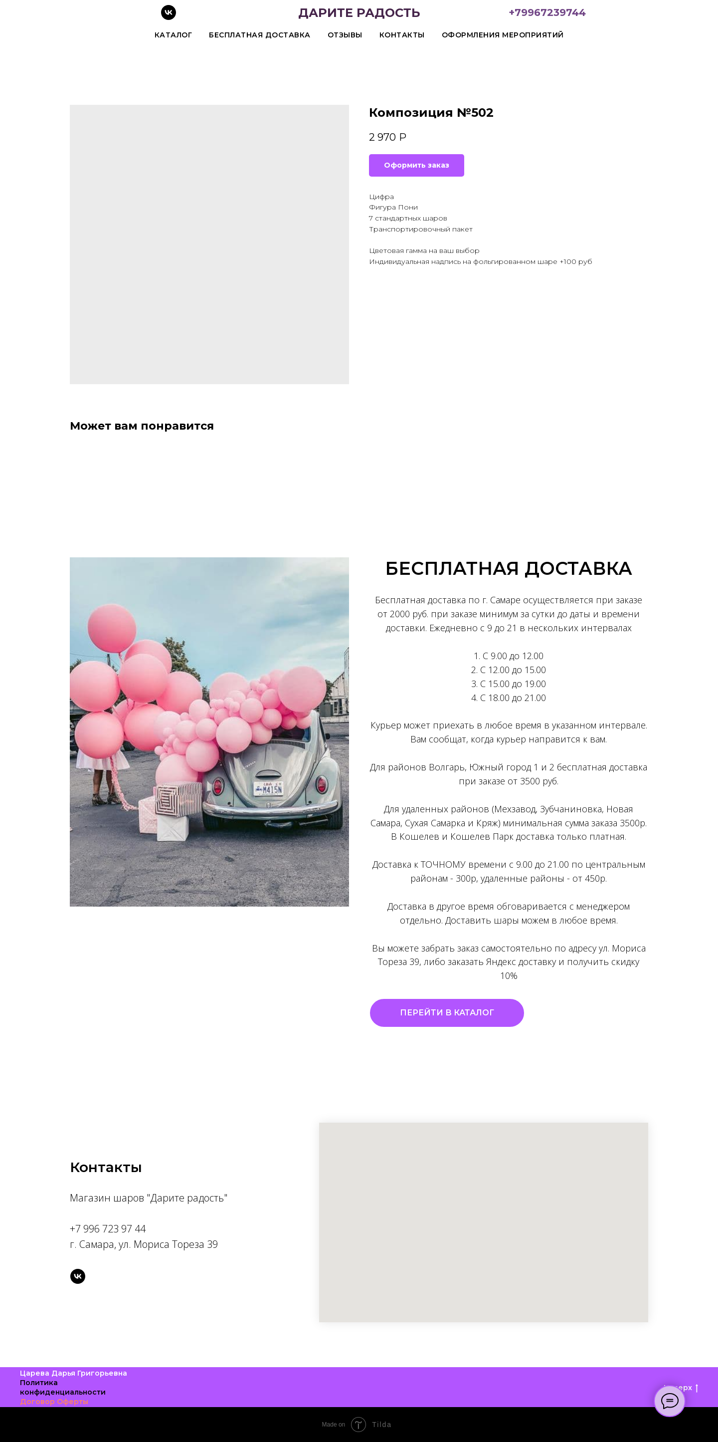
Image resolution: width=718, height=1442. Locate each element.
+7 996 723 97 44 (108, 1228)
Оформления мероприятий (503, 34)
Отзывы (345, 34)
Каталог (173, 34)
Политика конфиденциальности (63, 1387)
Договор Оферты (54, 1401)
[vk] (168, 17)
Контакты (402, 34)
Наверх (681, 1388)
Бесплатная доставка (260, 34)
